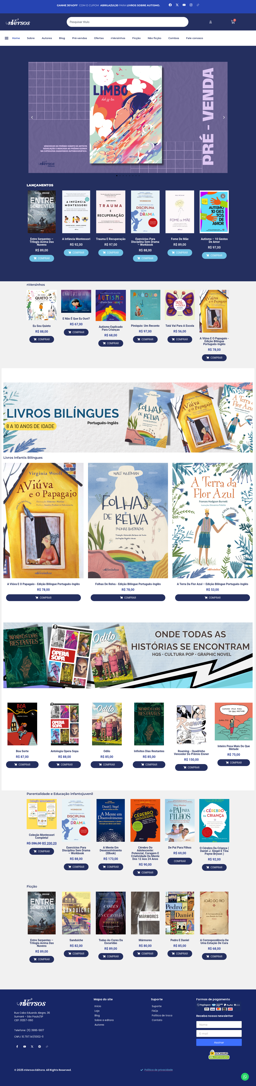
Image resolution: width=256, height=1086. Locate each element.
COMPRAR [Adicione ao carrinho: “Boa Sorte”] (24, 764)
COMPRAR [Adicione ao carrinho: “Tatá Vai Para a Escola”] (182, 339)
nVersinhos (118, 38)
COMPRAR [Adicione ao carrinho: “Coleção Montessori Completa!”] (44, 851)
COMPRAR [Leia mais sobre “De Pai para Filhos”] (180, 861)
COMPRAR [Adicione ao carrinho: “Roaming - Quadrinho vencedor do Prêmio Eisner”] (193, 767)
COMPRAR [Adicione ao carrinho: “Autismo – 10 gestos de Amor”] (216, 255)
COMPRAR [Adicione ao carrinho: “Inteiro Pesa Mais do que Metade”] (236, 762)
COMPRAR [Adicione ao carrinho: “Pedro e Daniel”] (182, 953)
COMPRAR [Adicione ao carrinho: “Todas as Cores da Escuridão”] (113, 956)
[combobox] (127, 22)
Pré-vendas (79, 38)
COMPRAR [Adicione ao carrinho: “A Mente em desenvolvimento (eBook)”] (113, 866)
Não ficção (154, 38)
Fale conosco (194, 38)
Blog (62, 38)
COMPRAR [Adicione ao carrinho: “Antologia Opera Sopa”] (67, 764)
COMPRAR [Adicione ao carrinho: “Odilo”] (109, 764)
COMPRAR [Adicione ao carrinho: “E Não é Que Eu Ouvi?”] (78, 332)
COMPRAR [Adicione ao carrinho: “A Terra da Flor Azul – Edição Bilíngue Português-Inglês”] (215, 597)
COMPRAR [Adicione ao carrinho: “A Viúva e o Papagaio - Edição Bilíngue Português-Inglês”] (216, 357)
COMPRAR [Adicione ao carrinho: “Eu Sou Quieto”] (44, 339)
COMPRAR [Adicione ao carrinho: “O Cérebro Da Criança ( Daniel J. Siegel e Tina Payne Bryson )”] (216, 867)
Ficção (136, 38)
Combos (173, 38)
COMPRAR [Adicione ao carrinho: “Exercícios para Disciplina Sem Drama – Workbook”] (147, 258)
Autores (47, 38)
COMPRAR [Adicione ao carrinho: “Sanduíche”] (78, 953)
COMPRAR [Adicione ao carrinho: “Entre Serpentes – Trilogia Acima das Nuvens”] (44, 258)
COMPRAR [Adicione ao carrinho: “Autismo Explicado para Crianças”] (113, 343)
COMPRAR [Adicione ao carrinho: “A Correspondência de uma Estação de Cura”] (216, 956)
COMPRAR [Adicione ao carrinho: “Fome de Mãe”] (182, 252)
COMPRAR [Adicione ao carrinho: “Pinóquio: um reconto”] (147, 339)
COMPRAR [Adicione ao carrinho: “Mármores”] (147, 953)
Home (16, 38)
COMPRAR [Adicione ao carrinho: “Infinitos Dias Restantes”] (151, 764)
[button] (6, 38)
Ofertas (99, 38)
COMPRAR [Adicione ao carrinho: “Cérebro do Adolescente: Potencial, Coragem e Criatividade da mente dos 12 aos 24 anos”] (147, 872)
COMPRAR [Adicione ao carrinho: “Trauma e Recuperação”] (113, 252)
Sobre (31, 38)
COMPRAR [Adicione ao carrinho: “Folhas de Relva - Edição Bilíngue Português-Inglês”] (130, 597)
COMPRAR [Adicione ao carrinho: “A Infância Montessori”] (78, 252)
